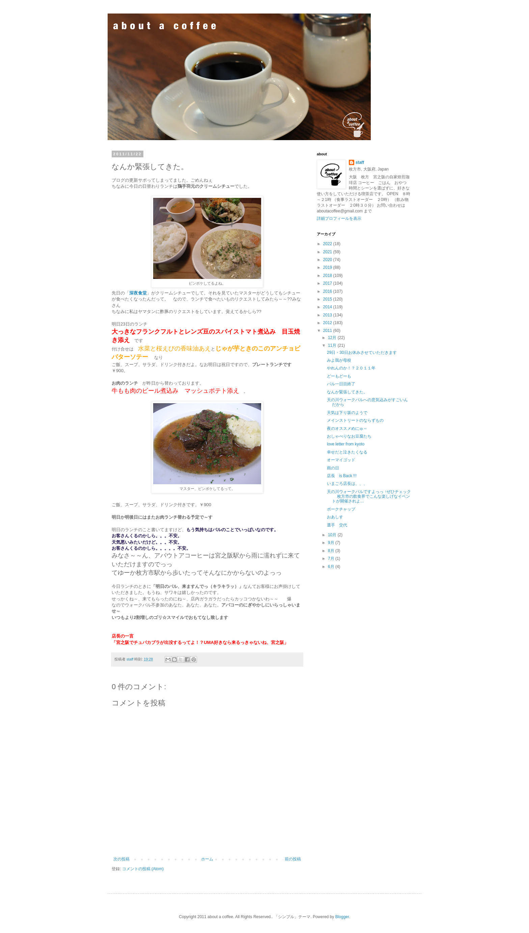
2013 (328, 315)
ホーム (207, 859)
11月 (333, 345)
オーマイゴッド (341, 460)
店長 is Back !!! (342, 475)
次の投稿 (121, 859)
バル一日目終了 (341, 384)
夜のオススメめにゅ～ (347, 428)
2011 (328, 330)
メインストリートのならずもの (355, 420)
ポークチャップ (341, 509)
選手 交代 (337, 525)
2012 (328, 322)
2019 (328, 267)
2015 (328, 299)
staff (360, 162)
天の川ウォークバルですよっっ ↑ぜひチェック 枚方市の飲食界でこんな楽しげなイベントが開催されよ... (369, 496)
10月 (333, 535)
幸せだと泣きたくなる (347, 452)
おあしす (335, 517)
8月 (331, 550)
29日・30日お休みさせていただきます (362, 352)
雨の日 (333, 468)
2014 (328, 307)
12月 (333, 337)
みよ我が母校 (339, 360)
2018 (328, 275)
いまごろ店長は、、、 (347, 483)
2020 (328, 259)
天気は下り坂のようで (347, 412)
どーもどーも (339, 376)
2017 (328, 283)
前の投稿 (293, 859)
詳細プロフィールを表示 (339, 218)
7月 (331, 558)
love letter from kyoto (345, 444)
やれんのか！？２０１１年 (351, 368)
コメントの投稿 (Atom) (143, 868)
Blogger (342, 916)
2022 (328, 243)
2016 (328, 291)
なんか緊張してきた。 (347, 392)
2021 (328, 252)
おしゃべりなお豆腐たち (349, 436)
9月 (331, 542)
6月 (331, 566)
